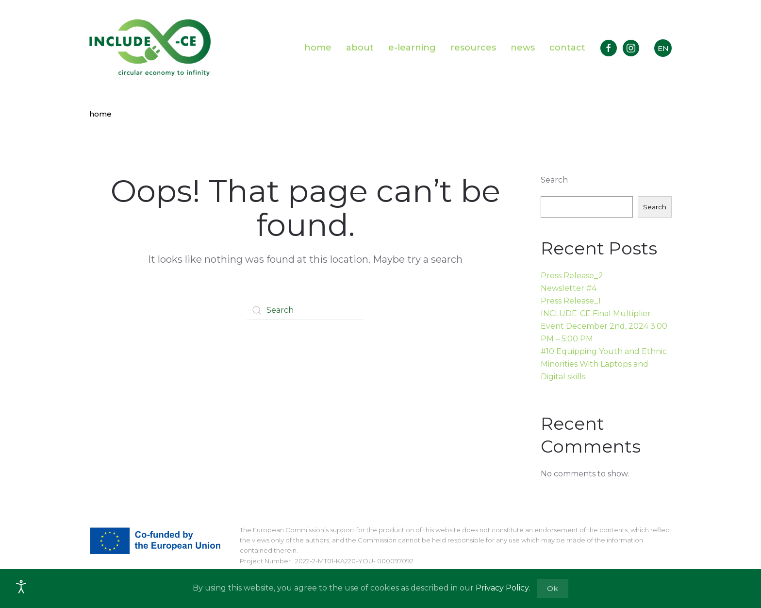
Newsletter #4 (568, 288)
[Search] (305, 310)
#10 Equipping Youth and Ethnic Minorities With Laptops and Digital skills (604, 364)
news (523, 47)
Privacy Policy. (503, 587)
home (317, 47)
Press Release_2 (572, 275)
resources (473, 47)
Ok (552, 588)
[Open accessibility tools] (21, 586)
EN (663, 48)
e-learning (412, 47)
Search (554, 180)
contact (567, 47)
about (360, 47)
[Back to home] (150, 47)
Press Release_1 (571, 300)
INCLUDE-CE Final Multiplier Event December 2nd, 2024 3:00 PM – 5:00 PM (604, 326)
